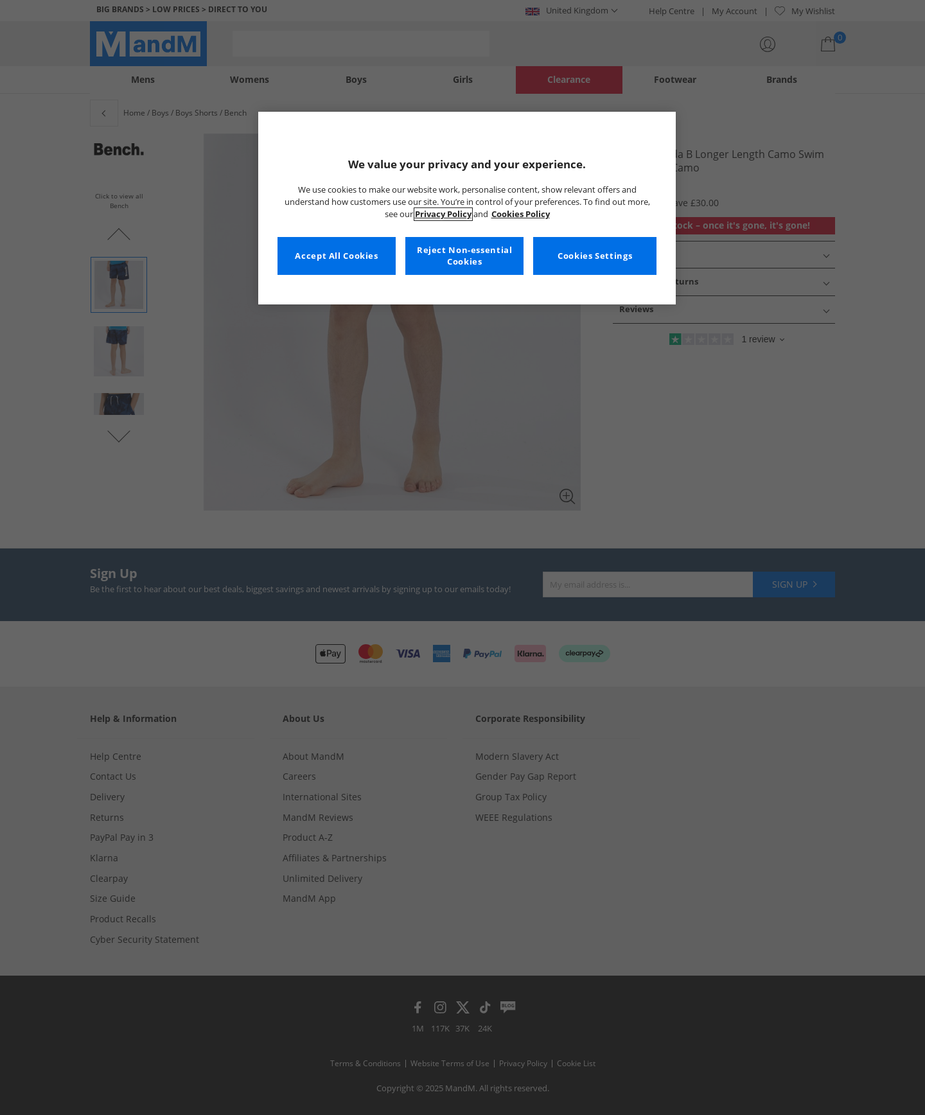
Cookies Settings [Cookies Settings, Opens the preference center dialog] (595, 255)
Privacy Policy (443, 214)
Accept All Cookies (336, 255)
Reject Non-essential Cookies (465, 256)
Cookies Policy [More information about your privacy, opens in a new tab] (520, 214)
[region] (467, 208)
